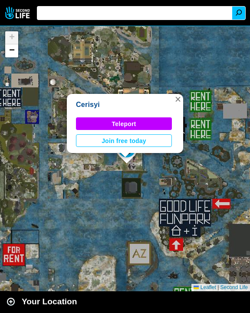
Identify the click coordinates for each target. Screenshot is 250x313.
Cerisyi (88, 104)
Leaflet (205, 287)
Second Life (18, 13)
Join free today (124, 140)
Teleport (124, 123)
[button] (178, 99)
